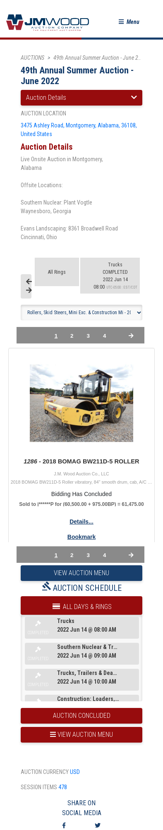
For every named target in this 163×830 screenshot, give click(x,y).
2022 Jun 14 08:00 (115, 276)
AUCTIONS (32, 57)
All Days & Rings (81, 605)
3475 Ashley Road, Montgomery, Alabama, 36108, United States (79, 129)
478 (62, 787)
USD (75, 772)
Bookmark (81, 537)
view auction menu (81, 734)
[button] (129, 22)
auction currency (45, 772)
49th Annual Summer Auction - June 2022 (100, 57)
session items (39, 787)
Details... (81, 521)
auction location (43, 113)
